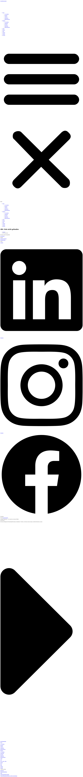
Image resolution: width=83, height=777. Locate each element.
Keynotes (6, 24)
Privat (3, 12)
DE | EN (4, 35)
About (3, 28)
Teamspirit (6, 23)
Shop (3, 31)
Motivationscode (7, 19)
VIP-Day (6, 16)
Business (4, 20)
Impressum (2, 770)
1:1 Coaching (7, 14)
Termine (4, 32)
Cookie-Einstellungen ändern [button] (4, 774)
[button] (41, 119)
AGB (1, 773)
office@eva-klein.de (3, 238)
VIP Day (1, 746)
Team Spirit (2, 753)
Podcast (1, 762)
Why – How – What (3, 761)
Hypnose (6, 15)
